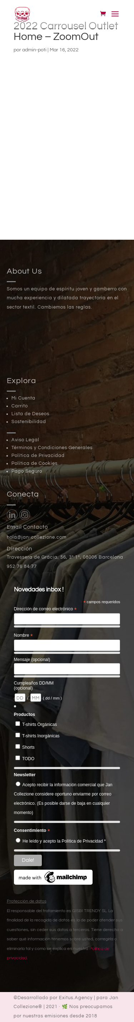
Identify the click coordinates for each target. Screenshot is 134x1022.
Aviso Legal (25, 439)
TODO (28, 758)
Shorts (28, 747)
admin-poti (34, 49)
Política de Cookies (34, 463)
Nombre (23, 636)
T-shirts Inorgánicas (41, 735)
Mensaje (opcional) (32, 659)
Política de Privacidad (38, 455)
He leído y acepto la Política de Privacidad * (64, 841)
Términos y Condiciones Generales (52, 447)
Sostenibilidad (28, 421)
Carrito (19, 405)
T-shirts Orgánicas (39, 724)
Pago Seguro (26, 471)
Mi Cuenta (23, 398)
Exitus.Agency (76, 997)
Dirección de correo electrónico (45, 609)
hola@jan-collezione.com (36, 537)
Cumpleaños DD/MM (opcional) (34, 686)
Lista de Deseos (30, 413)
